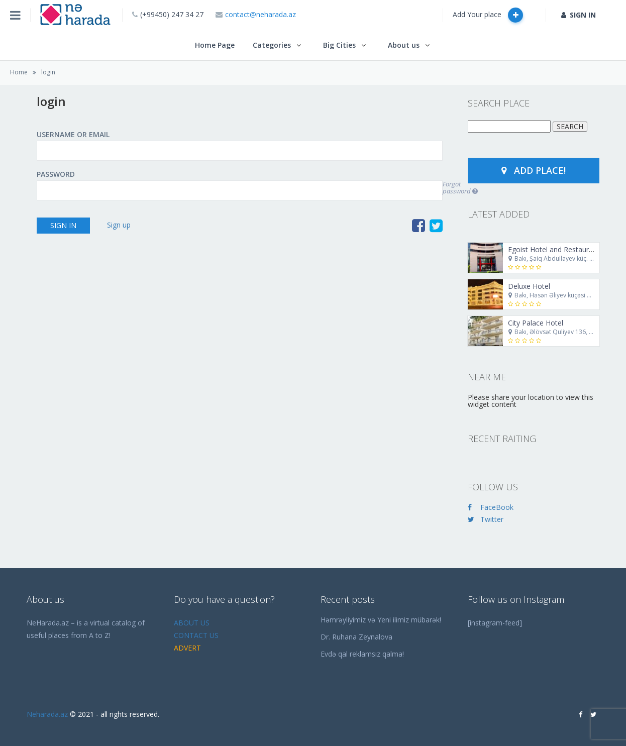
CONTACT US (196, 635)
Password (56, 174)
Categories (272, 45)
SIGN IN (578, 15)
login (48, 72)
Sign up (119, 225)
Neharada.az (47, 714)
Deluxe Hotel (529, 286)
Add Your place (488, 15)
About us (404, 45)
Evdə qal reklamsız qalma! (362, 654)
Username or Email (73, 134)
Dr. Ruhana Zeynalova (356, 637)
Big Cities (339, 45)
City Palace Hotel (535, 323)
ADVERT (187, 648)
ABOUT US (192, 622)
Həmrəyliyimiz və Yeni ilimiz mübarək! (381, 619)
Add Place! (533, 170)
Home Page (215, 45)
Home (19, 72)
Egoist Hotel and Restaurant (553, 249)
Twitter (485, 519)
